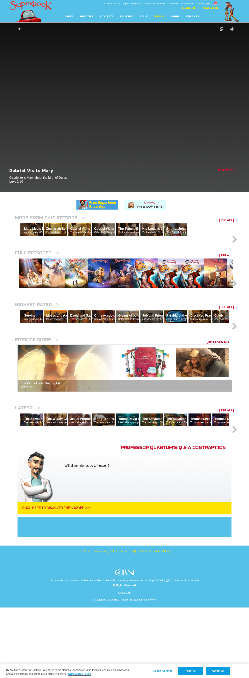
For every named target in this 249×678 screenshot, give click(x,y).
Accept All (218, 670)
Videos (159, 16)
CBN (125, 644)
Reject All (190, 670)
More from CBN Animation (181, 3)
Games (69, 16)
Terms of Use (82, 621)
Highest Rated (37, 341)
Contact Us (145, 621)
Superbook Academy (155, 3)
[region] (124, 671)
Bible (144, 16)
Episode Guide (37, 393)
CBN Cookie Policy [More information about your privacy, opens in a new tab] (79, 673)
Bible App (192, 16)
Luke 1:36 (16, 181)
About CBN (124, 662)
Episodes (126, 16)
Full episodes (37, 269)
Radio (175, 16)
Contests (107, 16)
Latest (27, 461)
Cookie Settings (162, 621)
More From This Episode (50, 217)
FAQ (133, 621)
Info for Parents (119, 621)
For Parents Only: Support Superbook (122, 3)
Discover (86, 16)
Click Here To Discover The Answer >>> (56, 578)
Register (210, 8)
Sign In (188, 8)
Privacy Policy (101, 621)
